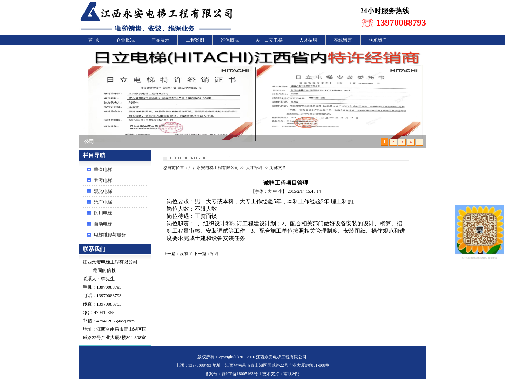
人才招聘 (308, 40)
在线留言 (343, 40)
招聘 (214, 253)
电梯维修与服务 (110, 234)
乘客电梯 (103, 180)
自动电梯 (103, 223)
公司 (89, 141)
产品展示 (160, 40)
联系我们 (378, 40)
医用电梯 (103, 213)
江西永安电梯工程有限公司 (213, 167)
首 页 (94, 40)
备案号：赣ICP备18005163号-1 (233, 373)
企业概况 (125, 40)
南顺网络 (291, 373)
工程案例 (195, 40)
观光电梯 (103, 191)
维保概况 (230, 40)
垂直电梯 (103, 169)
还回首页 (398, 156)
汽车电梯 (103, 202)
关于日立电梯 (269, 40)
